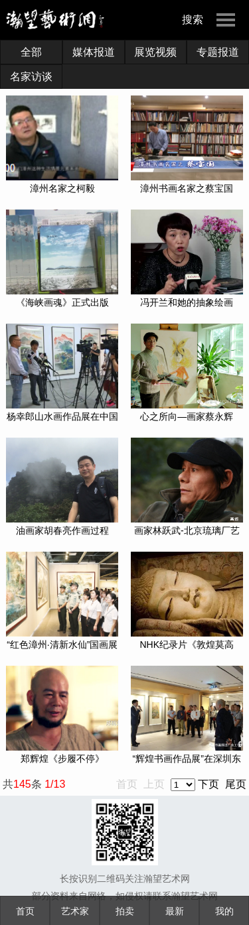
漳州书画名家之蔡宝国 (186, 188)
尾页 (235, 784)
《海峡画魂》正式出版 (62, 302)
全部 (31, 52)
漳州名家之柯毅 (62, 188)
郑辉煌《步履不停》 (62, 758)
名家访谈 (31, 76)
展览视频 (155, 52)
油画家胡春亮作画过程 (62, 530)
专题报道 (218, 52)
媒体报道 (93, 52)
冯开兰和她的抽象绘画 (186, 302)
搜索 (192, 19)
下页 (208, 784)
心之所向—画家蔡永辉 (186, 416)
